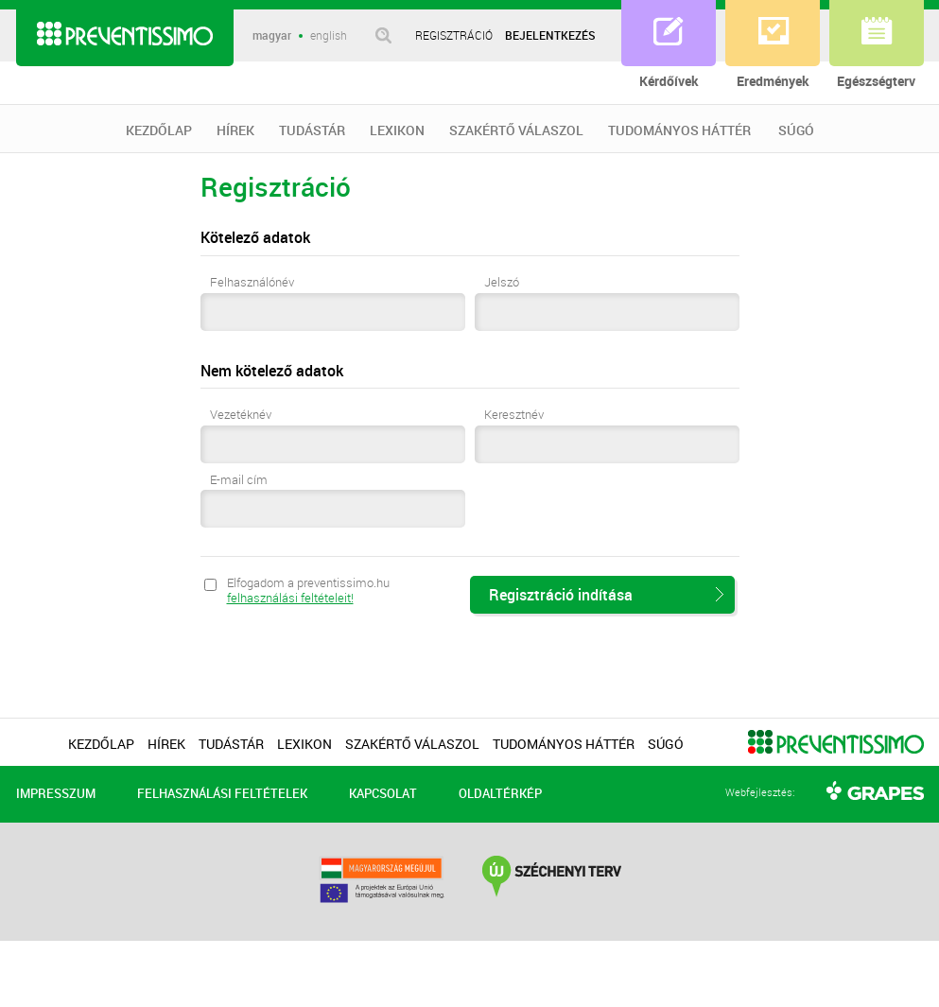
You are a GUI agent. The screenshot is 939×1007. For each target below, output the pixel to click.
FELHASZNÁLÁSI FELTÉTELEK (222, 793)
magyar (271, 35)
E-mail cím (239, 480)
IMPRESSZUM (56, 793)
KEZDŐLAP (159, 130)
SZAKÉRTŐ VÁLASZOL (516, 130)
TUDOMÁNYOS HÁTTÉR (679, 130)
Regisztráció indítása (561, 594)
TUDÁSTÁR (312, 130)
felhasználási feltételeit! (290, 597)
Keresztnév (514, 415)
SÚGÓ (796, 130)
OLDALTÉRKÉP (500, 793)
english (328, 35)
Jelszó (501, 282)
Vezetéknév (240, 415)
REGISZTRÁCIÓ (454, 35)
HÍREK (235, 130)
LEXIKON (397, 130)
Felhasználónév (252, 282)
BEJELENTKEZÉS (550, 35)
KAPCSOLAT (383, 793)
